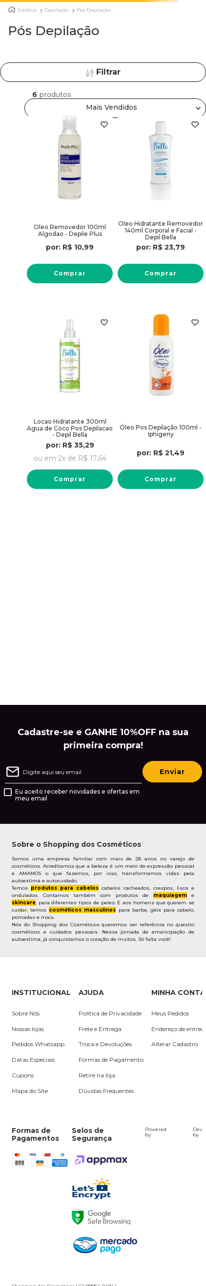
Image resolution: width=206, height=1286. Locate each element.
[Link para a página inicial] (12, 9)
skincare (24, 902)
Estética (27, 10)
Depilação (56, 10)
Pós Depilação (94, 10)
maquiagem (170, 895)
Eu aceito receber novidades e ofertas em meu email (77, 795)
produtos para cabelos (65, 888)
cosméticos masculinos (82, 910)
